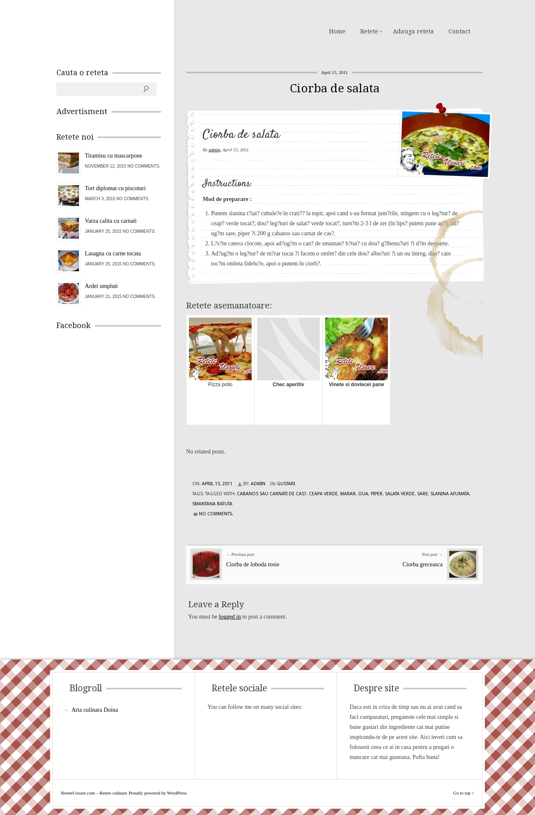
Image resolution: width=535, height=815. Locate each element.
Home (337, 31)
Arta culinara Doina (94, 710)
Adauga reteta (413, 31)
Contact (459, 31)
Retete (369, 31)
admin (214, 149)
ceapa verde (323, 494)
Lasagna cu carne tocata (113, 253)
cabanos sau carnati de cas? (271, 494)
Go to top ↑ (463, 792)
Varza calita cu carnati (111, 221)
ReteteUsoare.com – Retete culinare (117, 30)
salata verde (400, 494)
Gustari (286, 483)
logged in (230, 617)
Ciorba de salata (335, 88)
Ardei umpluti (101, 286)
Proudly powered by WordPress (158, 792)
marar (348, 494)
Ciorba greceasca (423, 564)
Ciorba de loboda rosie (252, 564)
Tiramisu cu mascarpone (113, 156)
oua (363, 494)
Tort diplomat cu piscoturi (115, 188)
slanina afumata (450, 494)
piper (376, 494)
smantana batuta (212, 504)
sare (422, 494)
